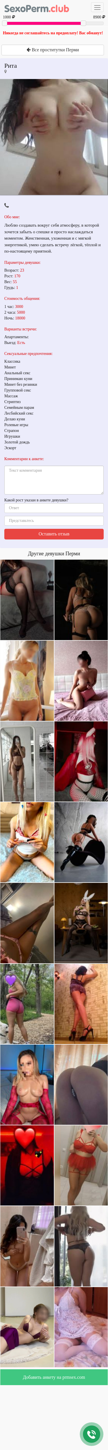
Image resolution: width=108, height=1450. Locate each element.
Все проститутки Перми (52, 49)
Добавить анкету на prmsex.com (54, 1377)
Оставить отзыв (54, 533)
